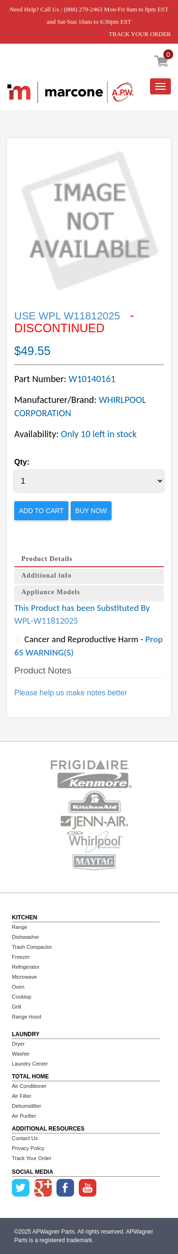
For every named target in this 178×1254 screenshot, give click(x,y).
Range (19, 927)
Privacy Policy (28, 1148)
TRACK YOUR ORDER (140, 33)
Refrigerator (25, 967)
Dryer (18, 1044)
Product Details (47, 558)
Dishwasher (25, 937)
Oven (18, 987)
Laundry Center (30, 1064)
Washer (21, 1054)
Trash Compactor (32, 947)
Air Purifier (24, 1116)
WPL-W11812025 (46, 620)
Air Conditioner (29, 1086)
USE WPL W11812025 (67, 316)
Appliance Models (50, 592)
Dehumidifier (26, 1106)
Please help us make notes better (70, 693)
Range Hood (26, 1017)
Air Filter (21, 1096)
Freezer (21, 957)
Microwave (24, 977)
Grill (16, 1007)
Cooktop (21, 997)
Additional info (46, 575)
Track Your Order (31, 1158)
